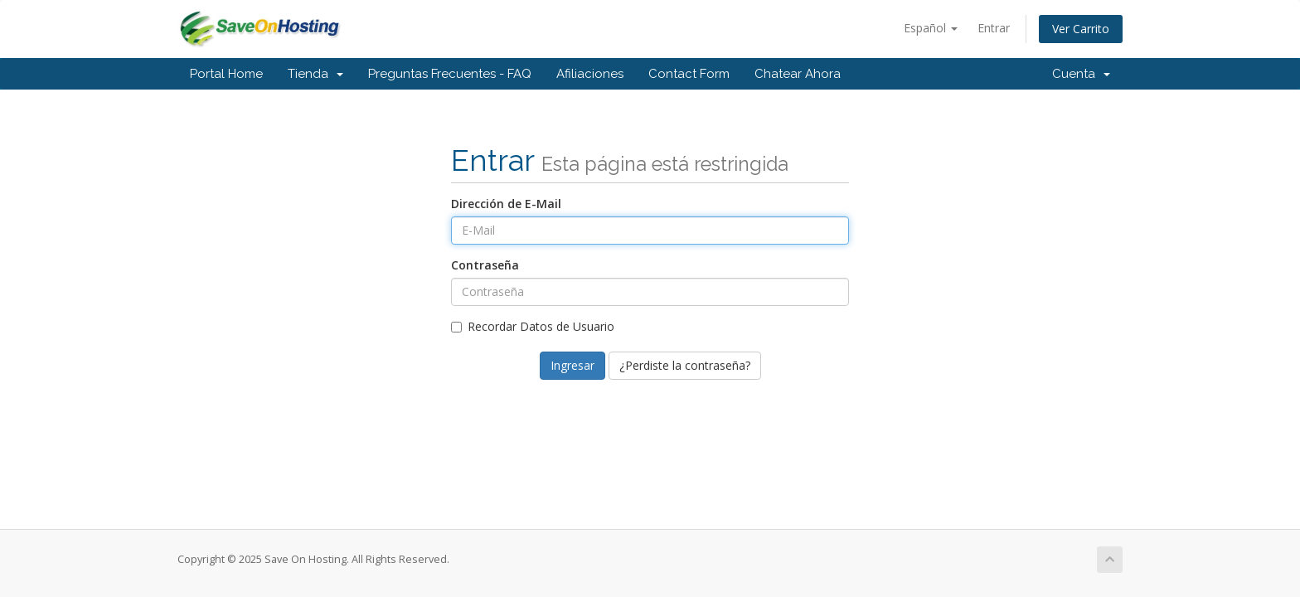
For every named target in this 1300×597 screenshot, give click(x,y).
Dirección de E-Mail (506, 203)
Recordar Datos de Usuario (532, 326)
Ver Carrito (1080, 28)
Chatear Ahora (797, 73)
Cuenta (1081, 73)
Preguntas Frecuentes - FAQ (449, 73)
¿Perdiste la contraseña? (684, 365)
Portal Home (226, 73)
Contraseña (485, 265)
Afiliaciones (589, 73)
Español (931, 28)
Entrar (993, 28)
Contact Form (689, 73)
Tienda (315, 73)
